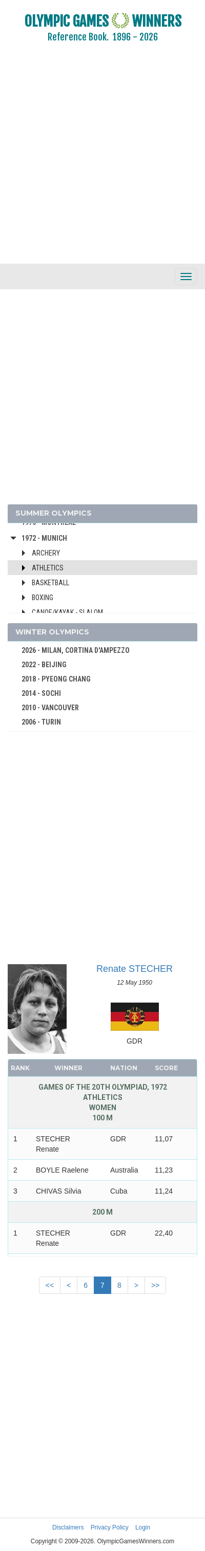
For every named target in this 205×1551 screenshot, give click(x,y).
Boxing (42, 597)
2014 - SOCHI (41, 693)
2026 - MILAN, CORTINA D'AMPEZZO (76, 650)
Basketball (50, 583)
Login (142, 1527)
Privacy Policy (110, 1527)
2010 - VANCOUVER (50, 708)
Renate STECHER (134, 969)
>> (155, 1285)
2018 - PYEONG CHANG (56, 679)
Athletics (48, 568)
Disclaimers (68, 1527)
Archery (46, 553)
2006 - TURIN (41, 722)
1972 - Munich (44, 538)
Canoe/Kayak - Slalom (67, 612)
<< (50, 1285)
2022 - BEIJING (44, 665)
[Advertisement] (96, 160)
